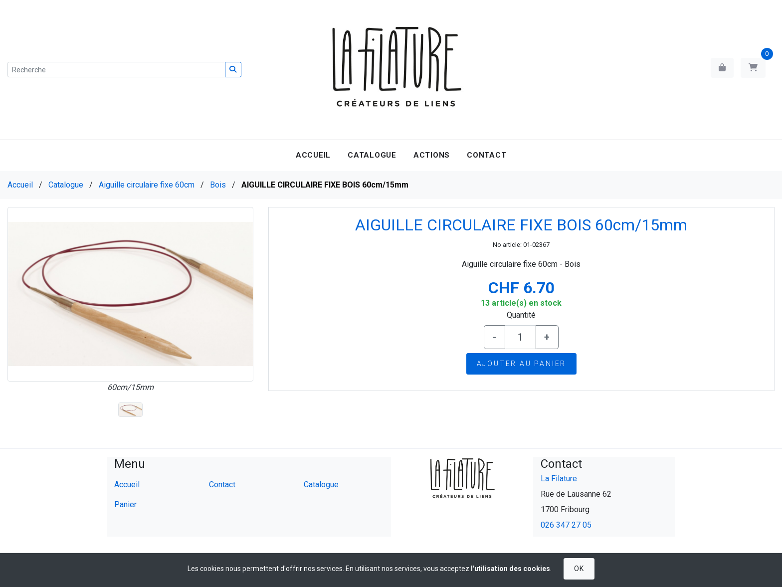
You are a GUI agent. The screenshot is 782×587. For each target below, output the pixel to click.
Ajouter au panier (522, 364)
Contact (486, 155)
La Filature (559, 478)
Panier (125, 504)
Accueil (313, 155)
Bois (218, 185)
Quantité (521, 315)
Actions (431, 155)
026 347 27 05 (566, 525)
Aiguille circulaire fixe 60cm (147, 185)
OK (579, 569)
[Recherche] (116, 69)
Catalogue (372, 155)
